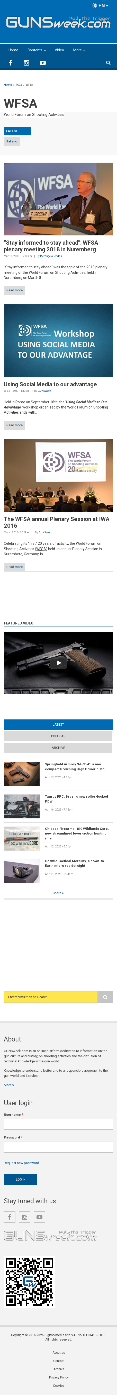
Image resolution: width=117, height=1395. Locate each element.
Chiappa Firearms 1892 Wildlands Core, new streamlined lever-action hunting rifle (77, 833)
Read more (14, 290)
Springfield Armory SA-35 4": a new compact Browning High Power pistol (75, 766)
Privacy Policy (59, 1377)
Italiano (11, 141)
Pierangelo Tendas (51, 256)
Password (13, 1137)
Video (59, 50)
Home (13, 50)
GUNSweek (44, 390)
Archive (58, 748)
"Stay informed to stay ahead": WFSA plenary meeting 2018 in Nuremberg (51, 246)
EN (101, 5)
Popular (58, 736)
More (77, 50)
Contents (35, 50)
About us (58, 1352)
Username (13, 1115)
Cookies (59, 1385)
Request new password (21, 1163)
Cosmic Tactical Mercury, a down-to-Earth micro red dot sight (75, 863)
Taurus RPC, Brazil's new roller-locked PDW (76, 799)
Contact (59, 1360)
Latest (58, 724)
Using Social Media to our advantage (50, 384)
